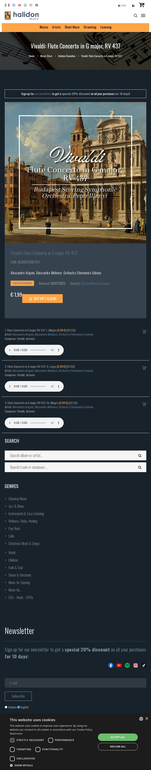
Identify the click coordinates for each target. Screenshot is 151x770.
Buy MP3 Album (42, 298)
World (11, 552)
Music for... (14, 589)
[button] (52, 765)
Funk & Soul (15, 567)
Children (13, 560)
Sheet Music (72, 27)
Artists (56, 27)
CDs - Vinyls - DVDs (20, 597)
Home (31, 56)
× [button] (146, 718)
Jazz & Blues (16, 506)
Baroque (104, 283)
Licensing (105, 27)
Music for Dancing (19, 582)
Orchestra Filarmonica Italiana (82, 272)
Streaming (90, 27)
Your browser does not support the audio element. (34, 350)
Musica (44, 27)
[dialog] (75, 742)
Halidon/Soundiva (66, 56)
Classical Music (90, 283)
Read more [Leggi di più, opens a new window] (16, 733)
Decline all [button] (118, 746)
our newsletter (43, 93)
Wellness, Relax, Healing (23, 521)
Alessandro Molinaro (49, 272)
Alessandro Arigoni (23, 272)
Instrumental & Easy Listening (26, 513)
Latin (11, 535)
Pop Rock (14, 528)
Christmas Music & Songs (24, 543)
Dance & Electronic (19, 575)
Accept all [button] (118, 737)
